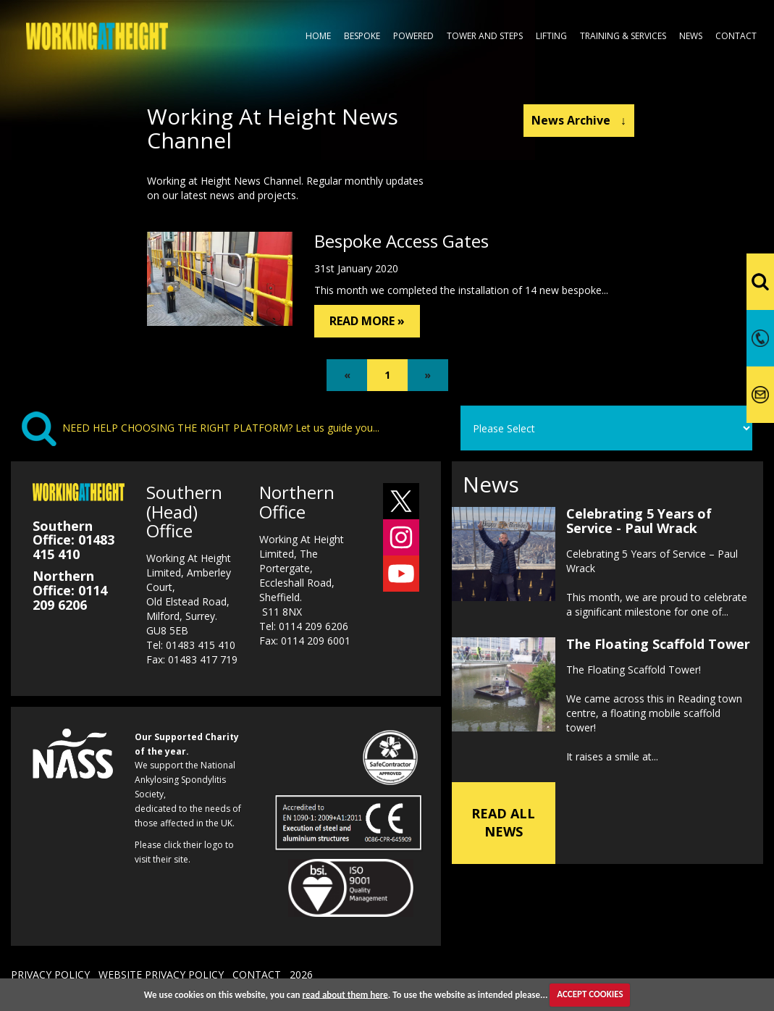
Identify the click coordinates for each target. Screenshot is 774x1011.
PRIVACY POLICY (50, 974)
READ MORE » (367, 321)
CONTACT (256, 974)
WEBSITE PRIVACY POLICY (161, 974)
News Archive (578, 120)
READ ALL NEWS (503, 823)
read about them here (345, 994)
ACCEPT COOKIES (590, 994)
